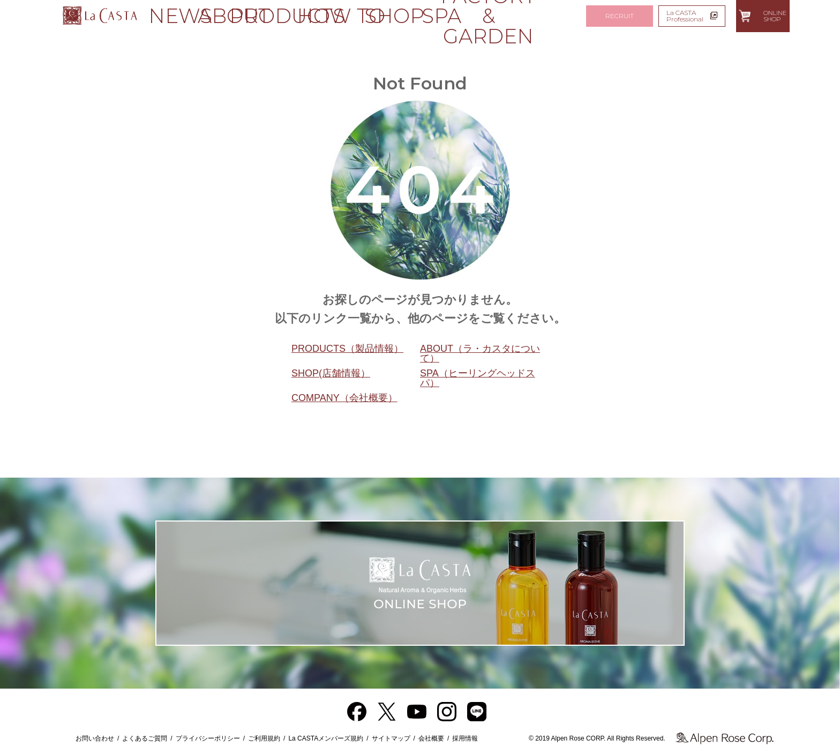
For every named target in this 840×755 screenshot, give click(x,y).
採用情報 (465, 738)
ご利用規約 (264, 738)
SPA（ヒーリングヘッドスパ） (477, 378)
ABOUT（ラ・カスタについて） (480, 353)
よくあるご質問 (144, 738)
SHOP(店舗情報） (330, 373)
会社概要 (431, 738)
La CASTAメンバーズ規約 (325, 738)
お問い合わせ (95, 738)
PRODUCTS (265, 16)
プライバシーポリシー (208, 738)
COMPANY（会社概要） (344, 397)
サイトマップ (391, 738)
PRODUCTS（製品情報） (347, 348)
